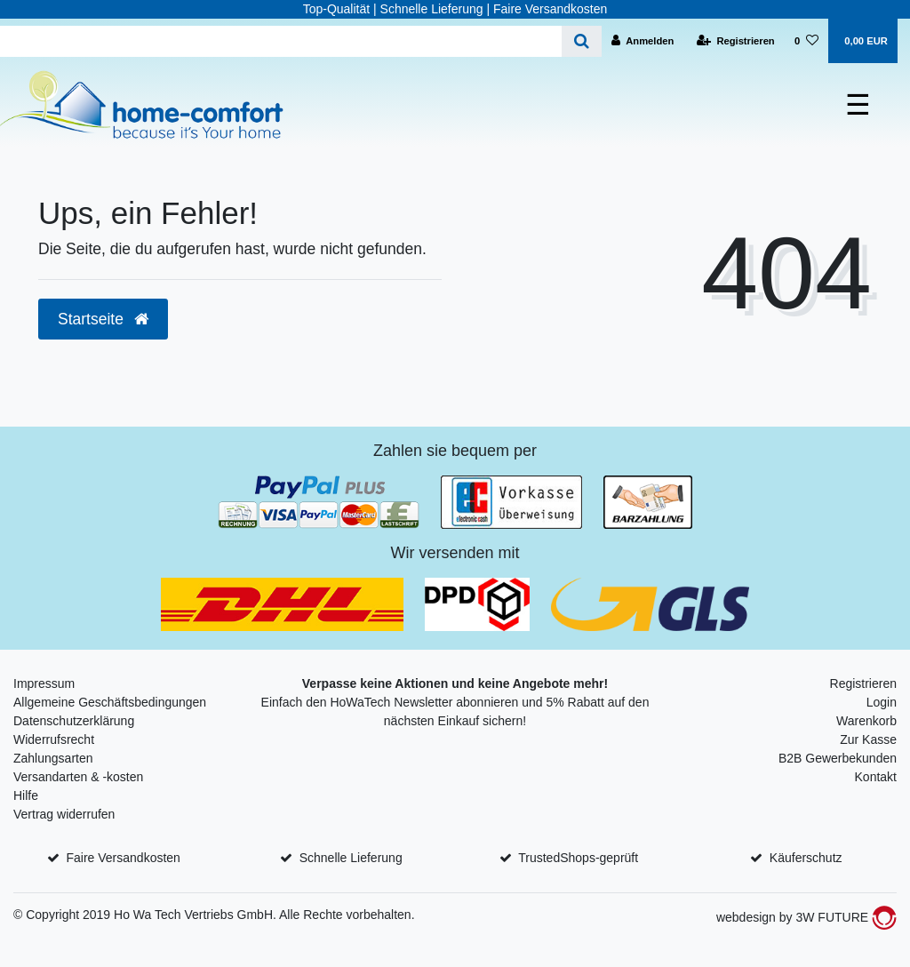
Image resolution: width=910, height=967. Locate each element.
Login (881, 702)
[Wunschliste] (806, 41)
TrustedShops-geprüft (578, 858)
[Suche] (582, 41)
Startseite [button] (103, 319)
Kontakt (876, 777)
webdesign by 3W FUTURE (806, 917)
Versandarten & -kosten (78, 777)
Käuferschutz (806, 858)
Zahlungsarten (53, 758)
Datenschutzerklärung (73, 721)
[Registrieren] (736, 41)
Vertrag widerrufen (64, 814)
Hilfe (25, 795)
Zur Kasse (868, 739)
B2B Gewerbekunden (837, 758)
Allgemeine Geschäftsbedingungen (109, 702)
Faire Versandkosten (123, 858)
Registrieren (863, 683)
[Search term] (281, 41)
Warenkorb (866, 721)
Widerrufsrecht (53, 739)
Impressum (44, 683)
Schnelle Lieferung (351, 858)
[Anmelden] (643, 41)
